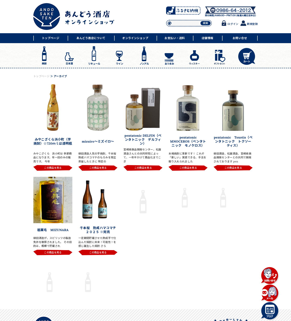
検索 (205, 23)
